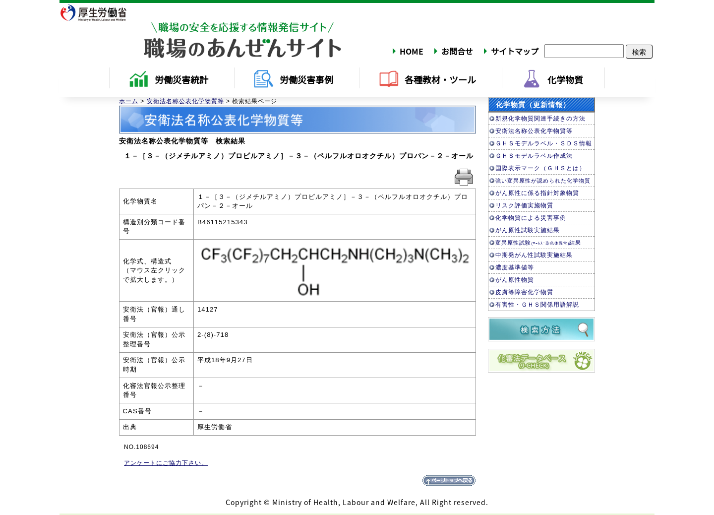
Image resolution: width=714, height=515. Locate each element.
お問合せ (457, 51)
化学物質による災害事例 (530, 217)
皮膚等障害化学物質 (524, 292)
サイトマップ (514, 51)
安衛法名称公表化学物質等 (185, 101)
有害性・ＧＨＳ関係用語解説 (537, 304)
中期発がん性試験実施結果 (534, 255)
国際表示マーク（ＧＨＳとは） (540, 168)
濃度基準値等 (514, 267)
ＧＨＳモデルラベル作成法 (534, 155)
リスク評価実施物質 (524, 205)
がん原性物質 (514, 279)
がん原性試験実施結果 (527, 230)
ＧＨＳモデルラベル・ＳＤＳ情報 (543, 143)
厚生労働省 (99, 12)
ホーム (128, 101)
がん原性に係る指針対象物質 (537, 193)
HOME (411, 51)
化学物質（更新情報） (533, 105)
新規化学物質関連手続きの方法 (540, 118)
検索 (639, 52)
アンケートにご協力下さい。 (166, 462)
